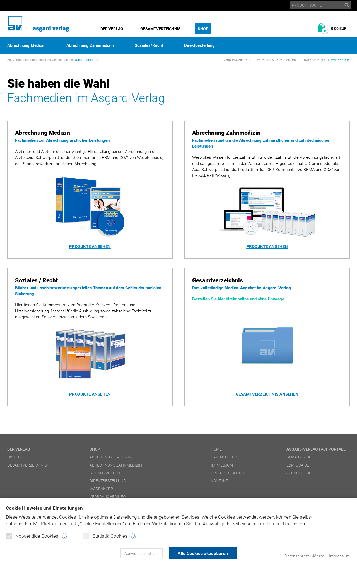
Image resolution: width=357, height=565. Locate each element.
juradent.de (298, 473)
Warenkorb (340, 60)
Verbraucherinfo (237, 60)
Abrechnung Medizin (26, 46)
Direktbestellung (199, 46)
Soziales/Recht (149, 46)
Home (216, 449)
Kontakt (219, 481)
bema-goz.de (298, 457)
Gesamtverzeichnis (160, 29)
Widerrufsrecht (84, 60)
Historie (15, 457)
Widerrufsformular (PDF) (278, 60)
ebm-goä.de (297, 465)
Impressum (339, 556)
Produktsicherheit (230, 473)
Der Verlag (111, 29)
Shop (203, 29)
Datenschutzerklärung (304, 556)
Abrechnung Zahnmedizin (90, 46)
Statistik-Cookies (105, 536)
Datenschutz (314, 60)
